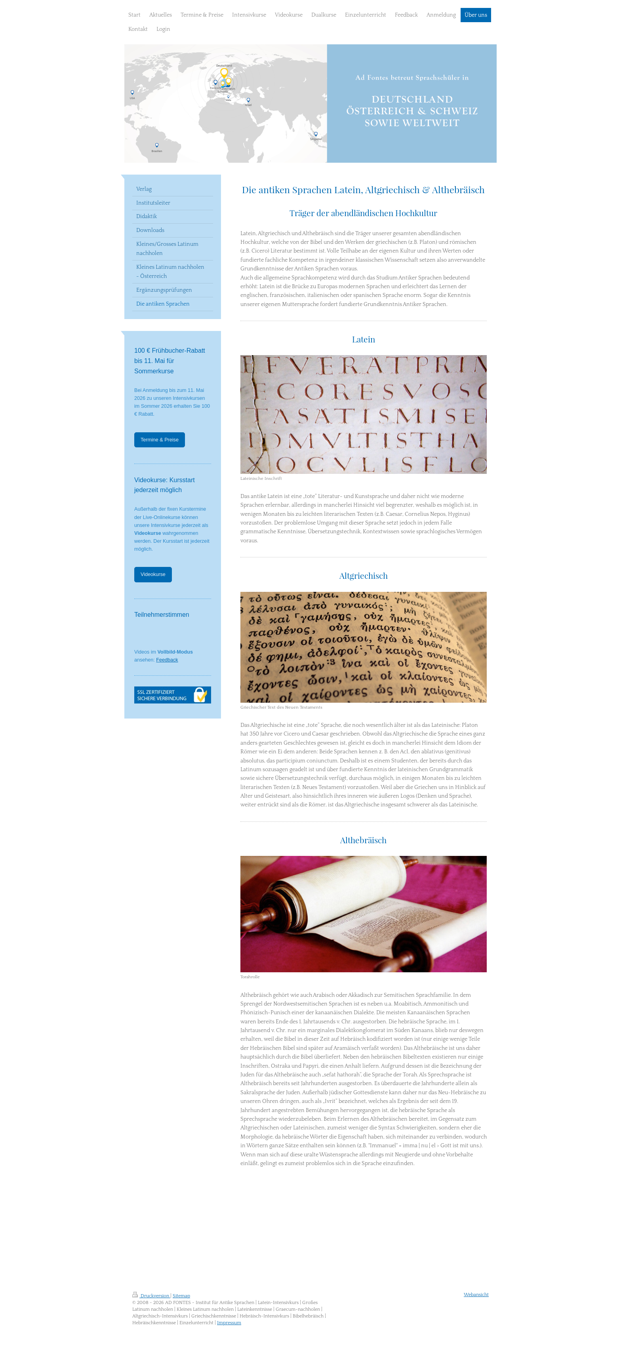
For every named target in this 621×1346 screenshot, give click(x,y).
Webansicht (476, 1294)
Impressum (229, 1322)
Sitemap (181, 1295)
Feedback (167, 660)
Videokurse (153, 574)
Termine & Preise (160, 440)
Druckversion (151, 1295)
